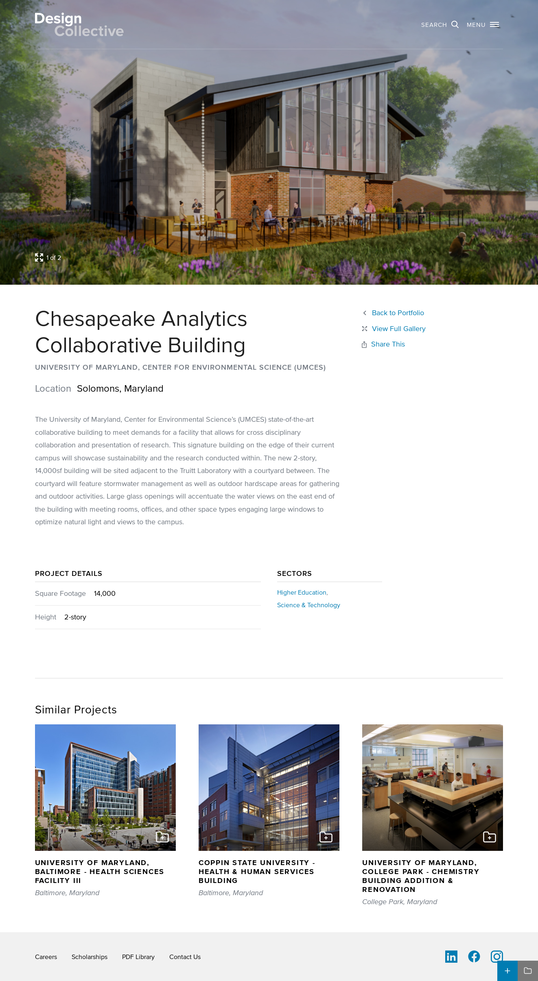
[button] (483, 24)
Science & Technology (308, 604)
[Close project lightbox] (393, 329)
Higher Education (301, 592)
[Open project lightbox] (208, 257)
